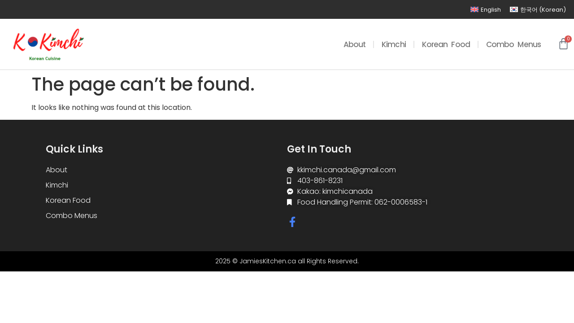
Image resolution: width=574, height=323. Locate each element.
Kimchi (394, 44)
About (355, 44)
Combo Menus (513, 44)
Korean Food (446, 44)
